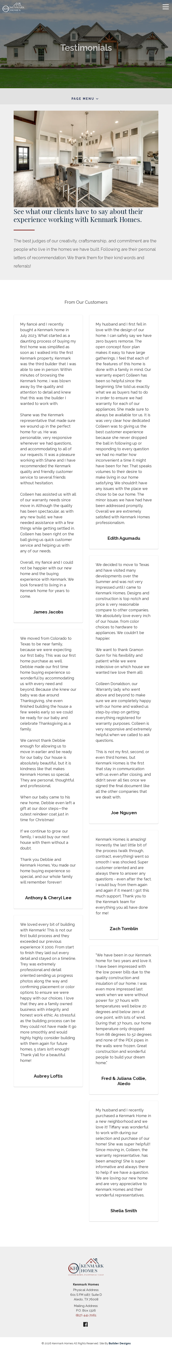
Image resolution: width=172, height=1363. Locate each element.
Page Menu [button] (83, 98)
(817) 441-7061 (86, 1315)
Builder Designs (120, 1343)
